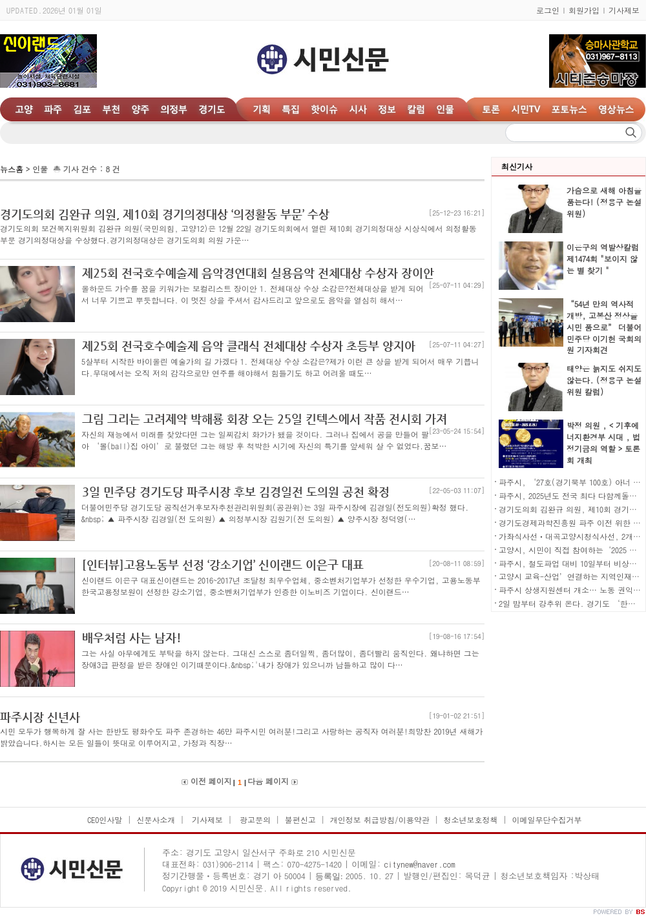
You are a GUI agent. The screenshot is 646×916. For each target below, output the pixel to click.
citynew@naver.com (419, 864)
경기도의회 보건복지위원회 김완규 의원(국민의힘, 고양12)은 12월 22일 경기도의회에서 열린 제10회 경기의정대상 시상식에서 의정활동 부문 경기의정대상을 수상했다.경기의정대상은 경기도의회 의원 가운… (238, 234)
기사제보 (624, 10)
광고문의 (254, 819)
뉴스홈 (11, 168)
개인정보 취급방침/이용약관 (380, 819)
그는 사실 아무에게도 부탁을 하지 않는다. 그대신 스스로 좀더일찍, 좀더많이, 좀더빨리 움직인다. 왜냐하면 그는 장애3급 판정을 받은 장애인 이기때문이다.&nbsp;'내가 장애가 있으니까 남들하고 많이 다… (280, 658)
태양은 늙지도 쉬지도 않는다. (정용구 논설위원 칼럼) (604, 380)
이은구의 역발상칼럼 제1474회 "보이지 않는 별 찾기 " (603, 258)
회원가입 (583, 10)
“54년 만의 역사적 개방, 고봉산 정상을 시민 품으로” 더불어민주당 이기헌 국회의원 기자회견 (604, 327)
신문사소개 (155, 819)
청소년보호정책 (471, 819)
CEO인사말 (104, 819)
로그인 (547, 10)
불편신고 (300, 819)
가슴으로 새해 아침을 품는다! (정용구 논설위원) (604, 202)
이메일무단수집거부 (546, 819)
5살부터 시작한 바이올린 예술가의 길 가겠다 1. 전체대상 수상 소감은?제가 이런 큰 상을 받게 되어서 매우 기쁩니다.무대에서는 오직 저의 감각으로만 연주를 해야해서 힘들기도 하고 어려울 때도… (280, 367)
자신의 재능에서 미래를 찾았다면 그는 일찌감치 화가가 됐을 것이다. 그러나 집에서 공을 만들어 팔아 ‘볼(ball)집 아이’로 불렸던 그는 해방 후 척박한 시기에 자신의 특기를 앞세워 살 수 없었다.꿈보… (264, 440)
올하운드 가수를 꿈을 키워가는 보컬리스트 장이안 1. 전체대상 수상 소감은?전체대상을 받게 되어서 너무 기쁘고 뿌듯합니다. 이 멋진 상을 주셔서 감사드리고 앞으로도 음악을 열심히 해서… (252, 294)
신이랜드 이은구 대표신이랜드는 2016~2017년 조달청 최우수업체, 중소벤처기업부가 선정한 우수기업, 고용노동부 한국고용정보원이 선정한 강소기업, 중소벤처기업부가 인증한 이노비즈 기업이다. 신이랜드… (281, 586)
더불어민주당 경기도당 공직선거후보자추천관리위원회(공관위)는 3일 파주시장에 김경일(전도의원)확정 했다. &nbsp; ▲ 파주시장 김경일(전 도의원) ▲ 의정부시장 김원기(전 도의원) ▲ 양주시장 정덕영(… (275, 513)
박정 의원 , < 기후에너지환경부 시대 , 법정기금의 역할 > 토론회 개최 (603, 442)
